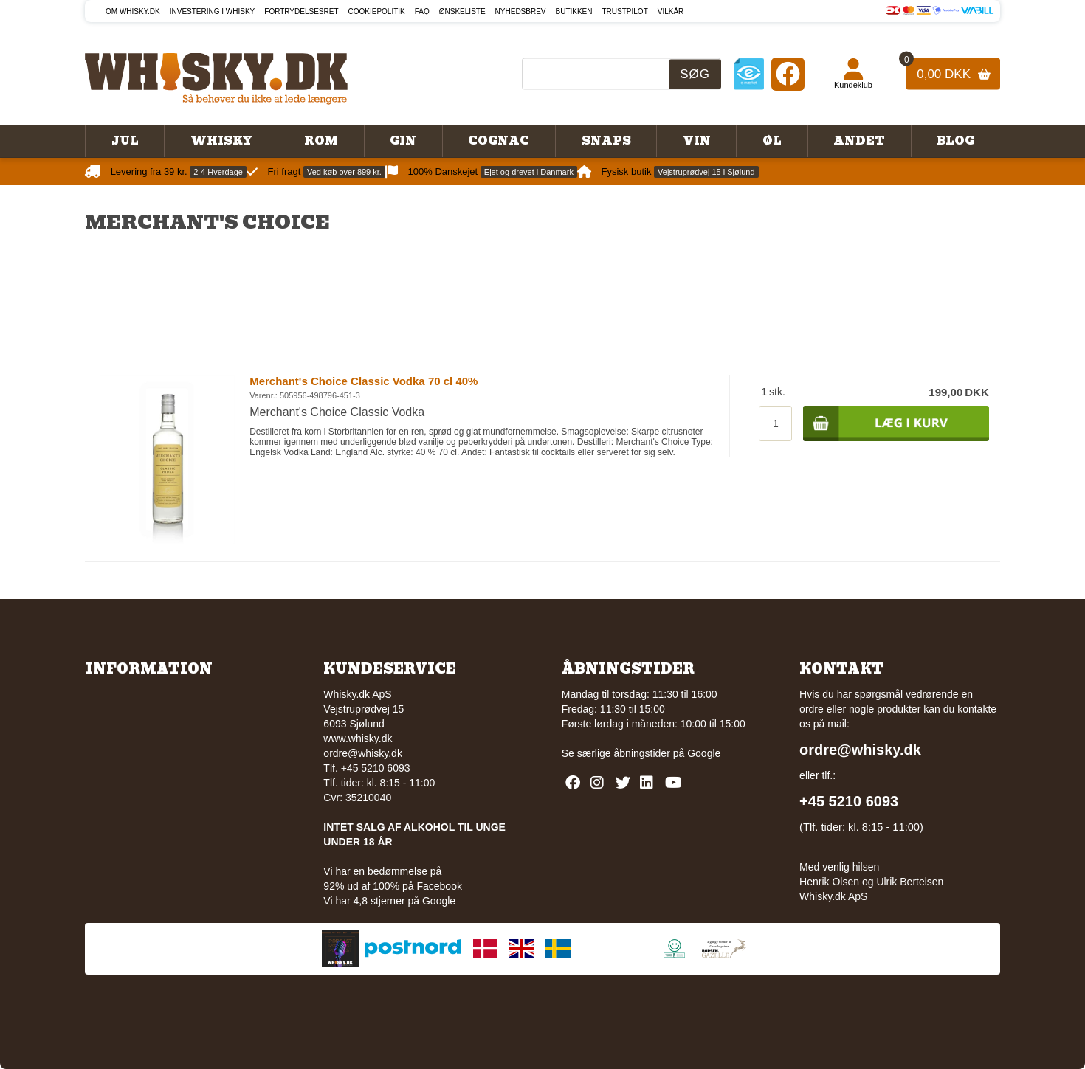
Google (703, 753)
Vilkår (671, 11)
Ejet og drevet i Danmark (529, 171)
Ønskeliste (462, 11)
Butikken (574, 11)
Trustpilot (625, 11)
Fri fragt (284, 171)
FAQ (422, 11)
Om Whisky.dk (133, 11)
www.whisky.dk (357, 738)
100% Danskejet (443, 171)
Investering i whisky (212, 11)
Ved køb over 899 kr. (344, 171)
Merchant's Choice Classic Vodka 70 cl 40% (363, 381)
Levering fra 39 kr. (149, 171)
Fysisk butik (627, 171)
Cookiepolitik (376, 11)
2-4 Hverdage (218, 171)
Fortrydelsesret (301, 11)
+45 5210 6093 (848, 801)
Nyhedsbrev (520, 11)
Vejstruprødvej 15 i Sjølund (706, 171)
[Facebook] (788, 73)
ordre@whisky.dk (362, 753)
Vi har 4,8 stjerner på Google (389, 901)
